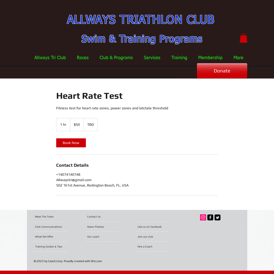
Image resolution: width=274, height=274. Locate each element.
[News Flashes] (100, 226)
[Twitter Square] (217, 217)
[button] (243, 38)
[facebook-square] (210, 217)
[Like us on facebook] (151, 226)
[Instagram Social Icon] (203, 217)
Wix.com (96, 261)
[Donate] (222, 70)
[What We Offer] (47, 236)
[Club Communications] (49, 226)
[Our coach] (99, 236)
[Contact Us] (98, 216)
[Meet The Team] (52, 216)
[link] (71, 142)
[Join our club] (150, 236)
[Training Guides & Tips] (50, 246)
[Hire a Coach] (151, 246)
